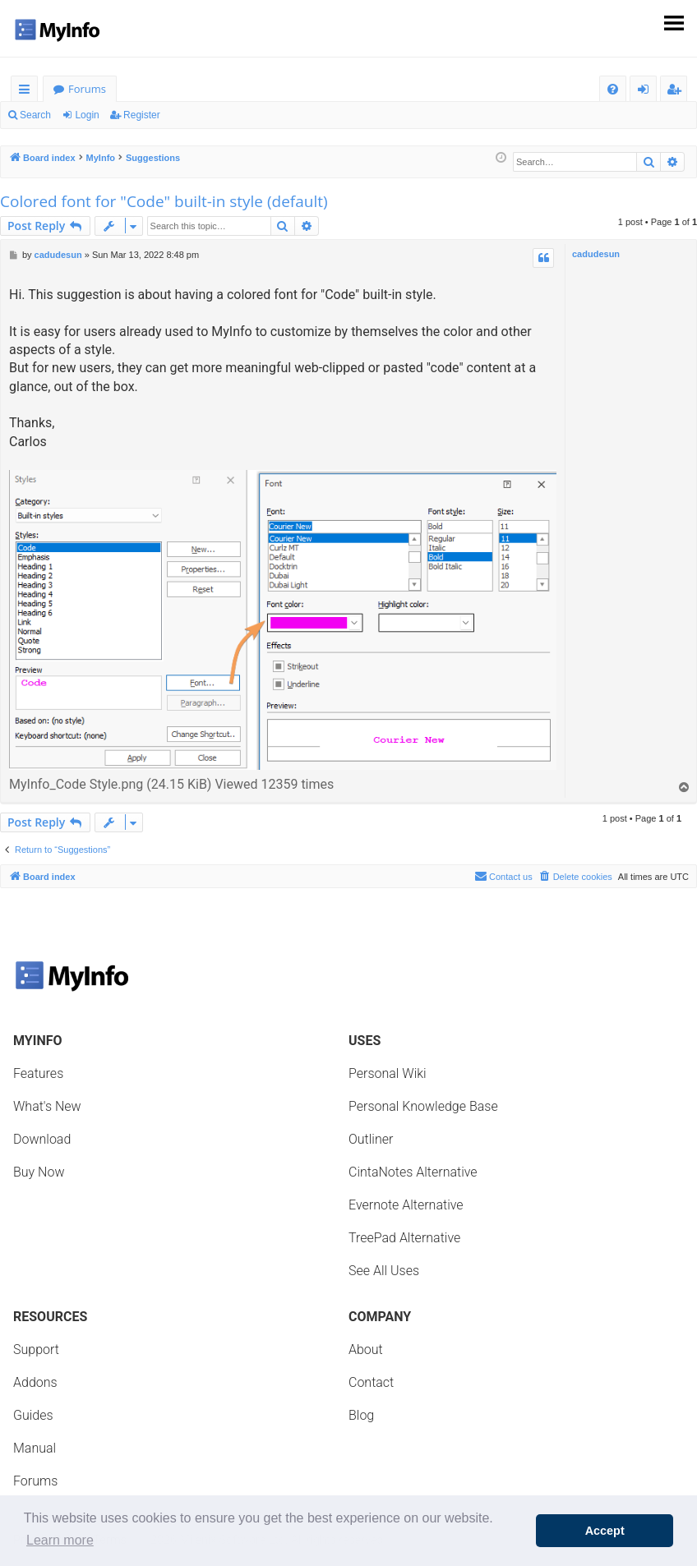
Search (35, 115)
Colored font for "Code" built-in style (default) (164, 201)
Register (141, 115)
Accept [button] (605, 1530)
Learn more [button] (60, 1540)
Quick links (27, 91)
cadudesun (596, 254)
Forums (87, 88)
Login (87, 115)
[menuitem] (612, 89)
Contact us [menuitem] (503, 876)
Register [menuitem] (677, 91)
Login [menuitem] (646, 91)
